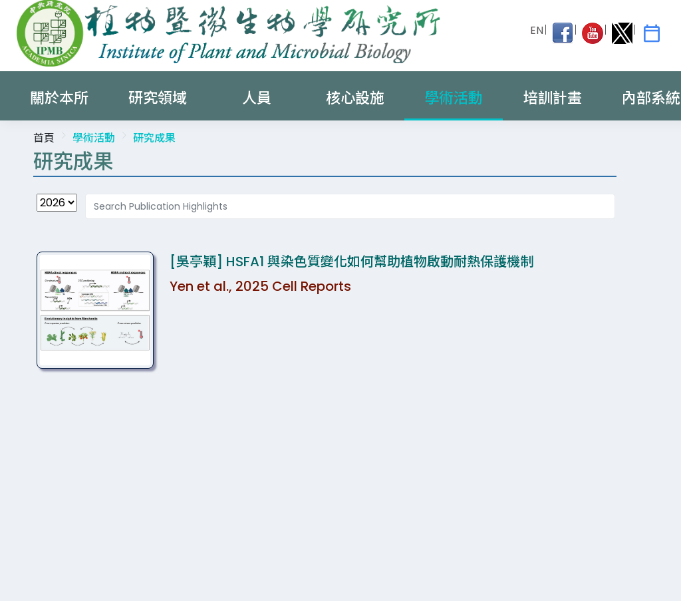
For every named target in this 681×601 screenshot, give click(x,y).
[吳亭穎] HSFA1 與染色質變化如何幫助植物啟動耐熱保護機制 (351, 261)
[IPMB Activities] (651, 33)
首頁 (44, 138)
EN (536, 30)
